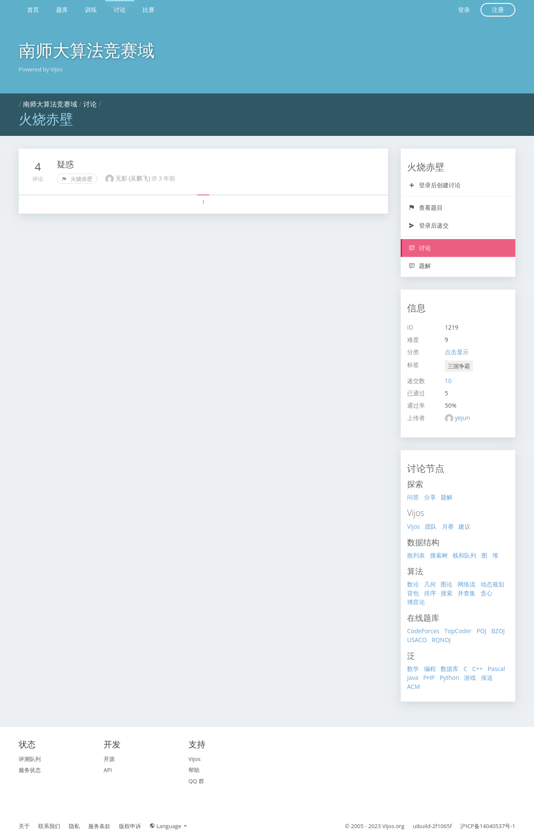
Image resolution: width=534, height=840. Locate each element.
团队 (431, 526)
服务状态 (30, 770)
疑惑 (65, 164)
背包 (413, 593)
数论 (413, 584)
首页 (33, 10)
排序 (430, 593)
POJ (481, 631)
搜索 (446, 593)
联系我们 (49, 826)
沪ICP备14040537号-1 (487, 826)
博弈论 (416, 602)
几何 (430, 584)
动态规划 (492, 584)
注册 (498, 10)
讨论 (120, 10)
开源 (109, 759)
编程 (430, 669)
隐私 (74, 826)
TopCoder (458, 631)
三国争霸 (459, 366)
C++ (477, 669)
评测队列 (30, 759)
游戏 (470, 678)
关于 (24, 826)
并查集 (466, 593)
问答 (413, 497)
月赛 (448, 526)
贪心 (486, 593)
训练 (91, 10)
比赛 (149, 10)
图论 (446, 584)
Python (449, 678)
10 (448, 381)
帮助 (194, 770)
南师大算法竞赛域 (87, 50)
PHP (429, 678)
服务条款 (99, 826)
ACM (413, 686)
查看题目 (425, 207)
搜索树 (439, 555)
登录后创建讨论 (434, 185)
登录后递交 (428, 225)
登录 (464, 10)
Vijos (413, 526)
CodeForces (423, 631)
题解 (419, 266)
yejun (462, 418)
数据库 (449, 669)
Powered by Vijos (40, 69)
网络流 (466, 584)
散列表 (416, 555)
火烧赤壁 (77, 179)
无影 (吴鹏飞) (133, 178)
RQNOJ (441, 640)
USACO (417, 640)
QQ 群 (196, 781)
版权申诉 (130, 826)
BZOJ (498, 631)
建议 (464, 526)
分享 (430, 497)
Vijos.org (393, 826)
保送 (487, 678)
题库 (62, 10)
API (108, 770)
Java (412, 678)
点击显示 (457, 352)
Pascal (496, 669)
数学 (413, 669)
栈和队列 (464, 555)
